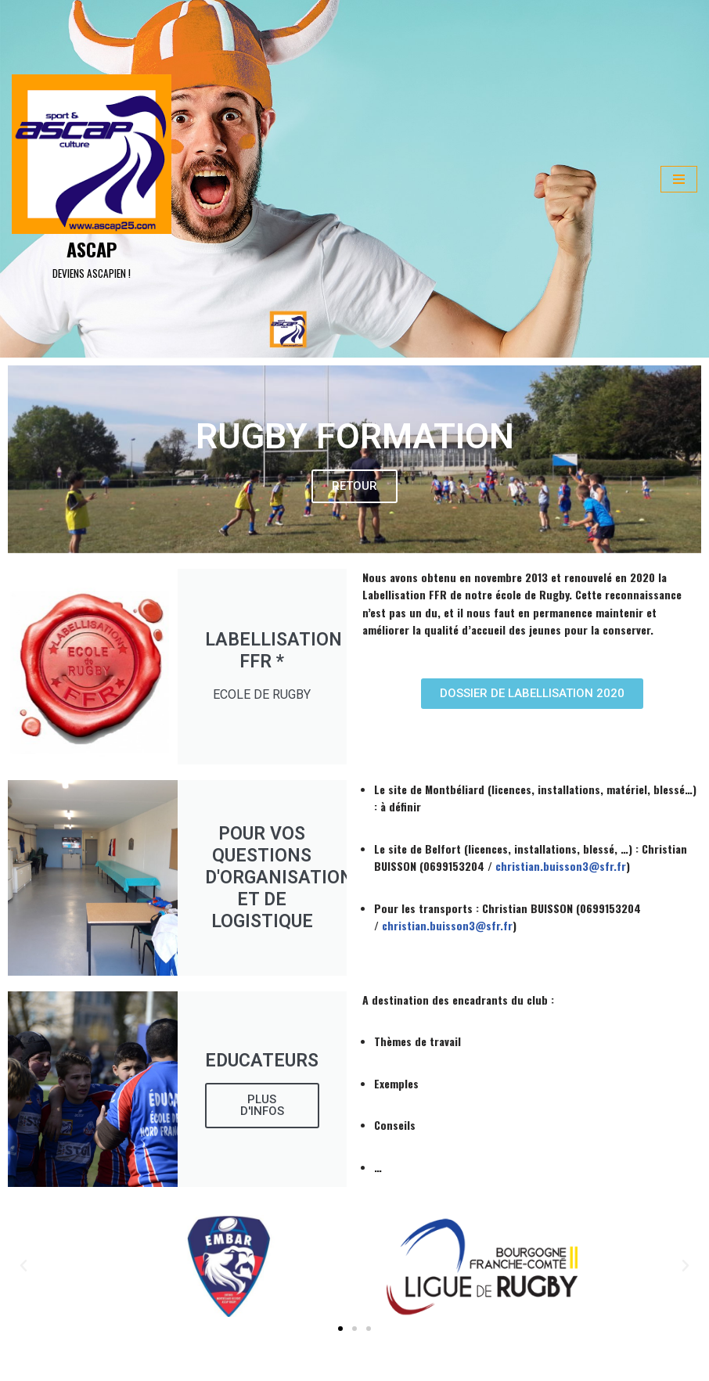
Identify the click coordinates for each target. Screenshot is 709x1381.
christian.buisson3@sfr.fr (560, 866)
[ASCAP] (91, 179)
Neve (23, 1363)
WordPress (148, 1363)
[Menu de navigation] (678, 179)
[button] (340, 1328)
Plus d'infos (262, 1105)
